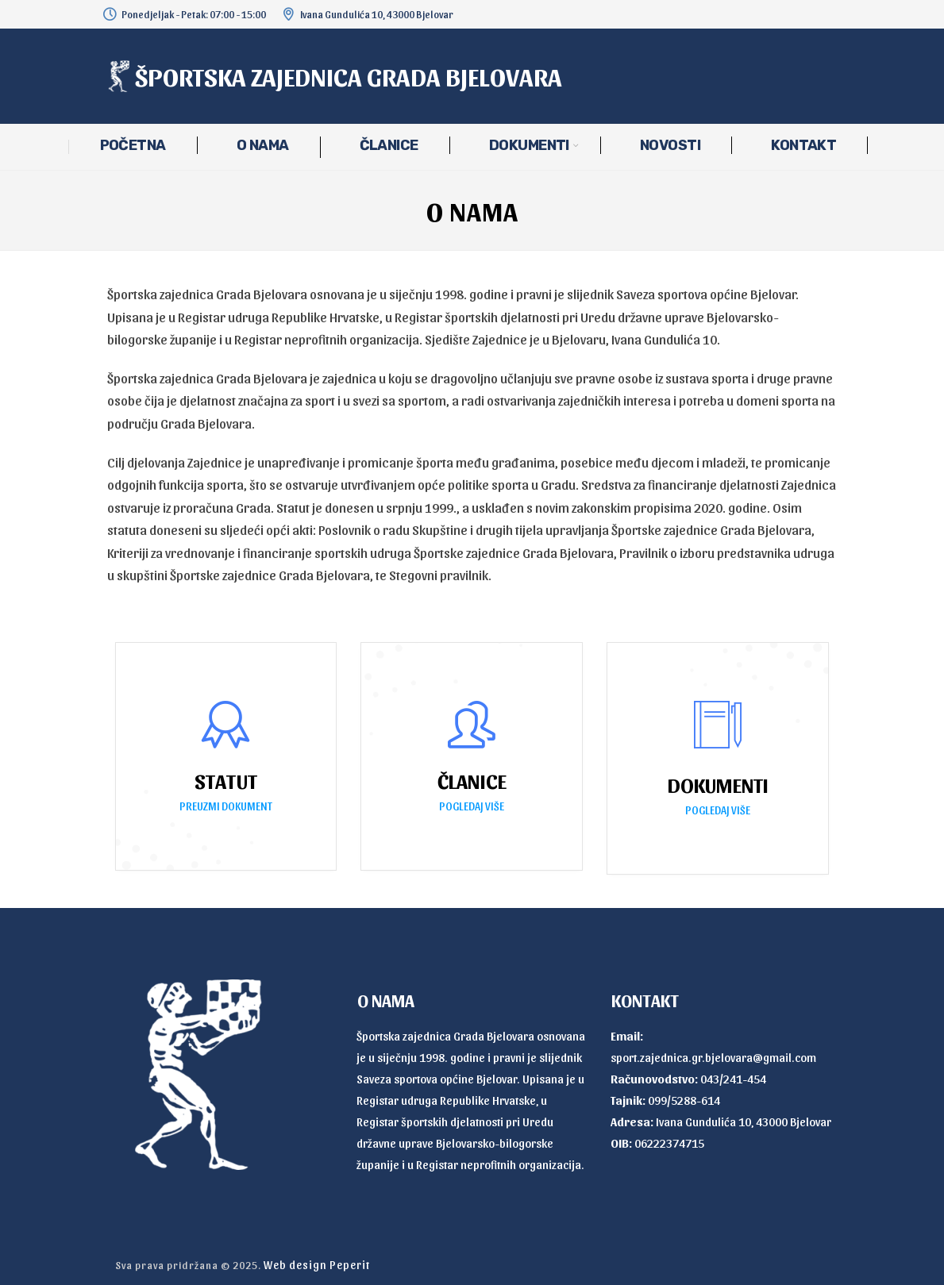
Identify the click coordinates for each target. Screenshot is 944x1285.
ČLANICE (389, 145)
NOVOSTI (670, 145)
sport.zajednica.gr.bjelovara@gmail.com (713, 1057)
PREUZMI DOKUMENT (225, 806)
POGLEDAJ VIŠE (471, 806)
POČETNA (133, 145)
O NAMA (263, 145)
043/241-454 (733, 1078)
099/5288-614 (684, 1100)
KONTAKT (803, 145)
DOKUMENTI (529, 145)
